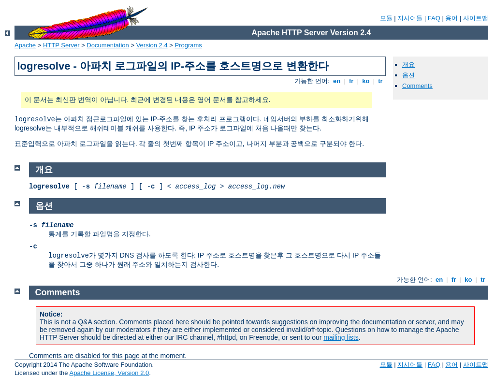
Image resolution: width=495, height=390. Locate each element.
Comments (417, 85)
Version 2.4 (152, 45)
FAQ (434, 18)
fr (351, 81)
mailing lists (340, 337)
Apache (25, 45)
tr (381, 81)
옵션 (408, 75)
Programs (188, 45)
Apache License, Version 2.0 (109, 372)
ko (366, 81)
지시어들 (409, 18)
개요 (408, 64)
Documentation (108, 45)
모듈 (386, 18)
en (336, 81)
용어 (451, 18)
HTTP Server (61, 45)
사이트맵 (475, 18)
